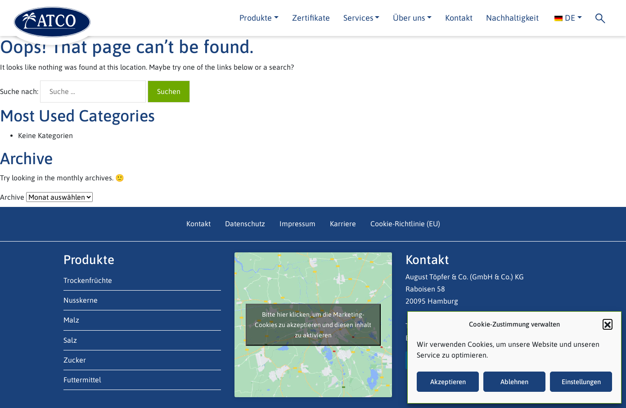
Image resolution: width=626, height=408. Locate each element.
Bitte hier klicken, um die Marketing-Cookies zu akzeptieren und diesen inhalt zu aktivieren (313, 324)
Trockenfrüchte (87, 280)
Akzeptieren (448, 382)
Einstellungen (581, 382)
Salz (70, 340)
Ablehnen (514, 382)
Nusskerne (80, 300)
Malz (71, 320)
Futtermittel (82, 380)
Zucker (74, 360)
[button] (607, 323)
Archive (12, 197)
